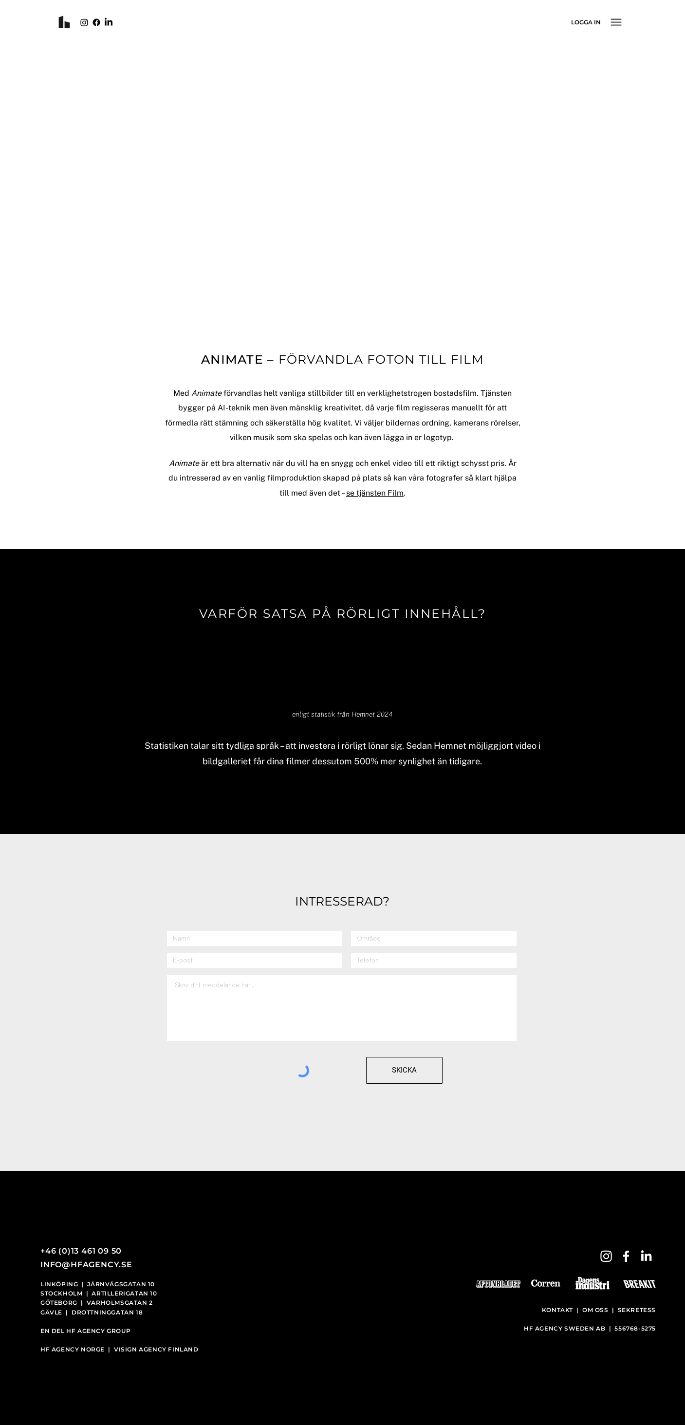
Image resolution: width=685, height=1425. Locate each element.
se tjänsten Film (375, 493)
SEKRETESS (637, 1310)
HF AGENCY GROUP (98, 1330)
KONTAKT (558, 1310)
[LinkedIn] (108, 22)
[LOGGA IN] (586, 22)
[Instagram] (84, 22)
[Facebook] (96, 22)
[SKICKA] (404, 1070)
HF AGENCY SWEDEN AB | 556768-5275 (590, 1328)
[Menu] (616, 22)
